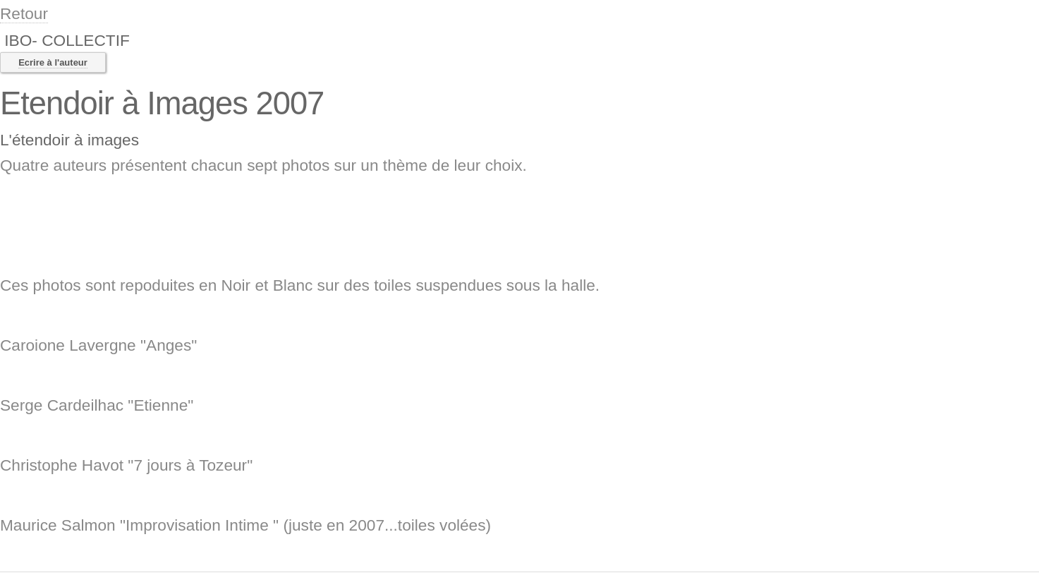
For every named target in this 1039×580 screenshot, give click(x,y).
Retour (24, 13)
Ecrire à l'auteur (52, 62)
